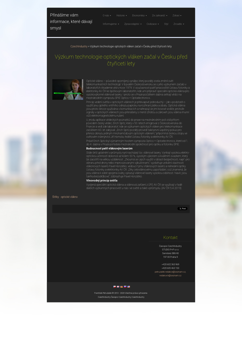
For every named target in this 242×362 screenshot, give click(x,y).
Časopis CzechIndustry (121, 357)
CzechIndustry (79, 106)
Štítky (55, 256)
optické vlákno (69, 256)
